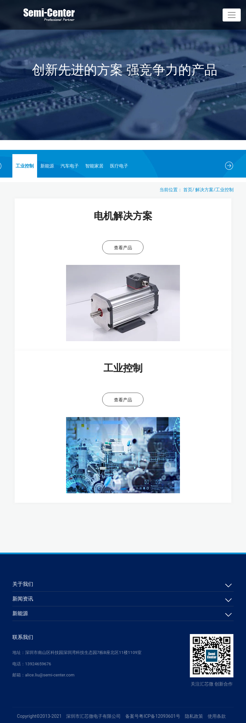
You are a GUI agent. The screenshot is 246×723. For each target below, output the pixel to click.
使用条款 (217, 716)
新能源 (47, 166)
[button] (229, 166)
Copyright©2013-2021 (39, 716)
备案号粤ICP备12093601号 (152, 716)
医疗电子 (119, 166)
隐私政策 (194, 716)
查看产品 (123, 247)
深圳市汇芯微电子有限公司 (93, 716)
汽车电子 (70, 166)
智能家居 (94, 166)
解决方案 (204, 189)
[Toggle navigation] (232, 15)
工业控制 (25, 166)
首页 (187, 189)
